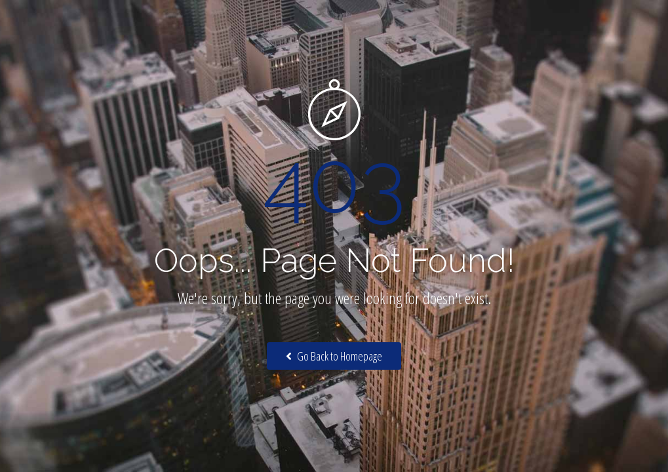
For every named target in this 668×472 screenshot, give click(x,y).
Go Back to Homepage (334, 356)
